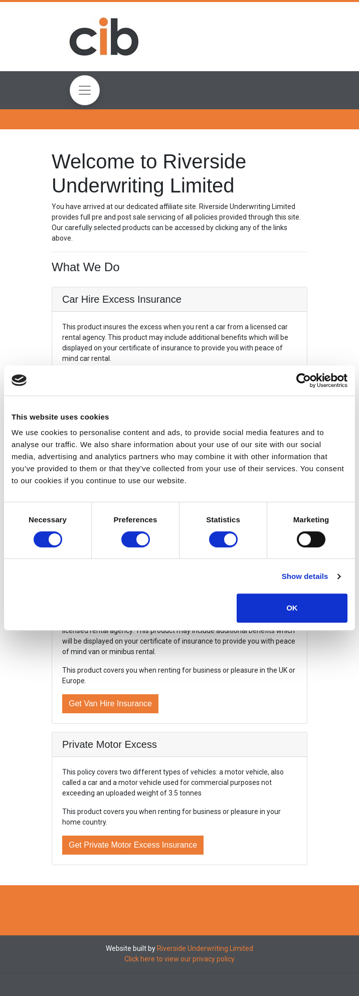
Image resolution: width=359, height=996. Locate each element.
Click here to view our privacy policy (179, 959)
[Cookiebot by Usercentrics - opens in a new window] (303, 380)
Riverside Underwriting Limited (205, 948)
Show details (305, 576)
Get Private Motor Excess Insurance (133, 845)
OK (292, 608)
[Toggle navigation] (85, 90)
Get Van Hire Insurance (110, 703)
